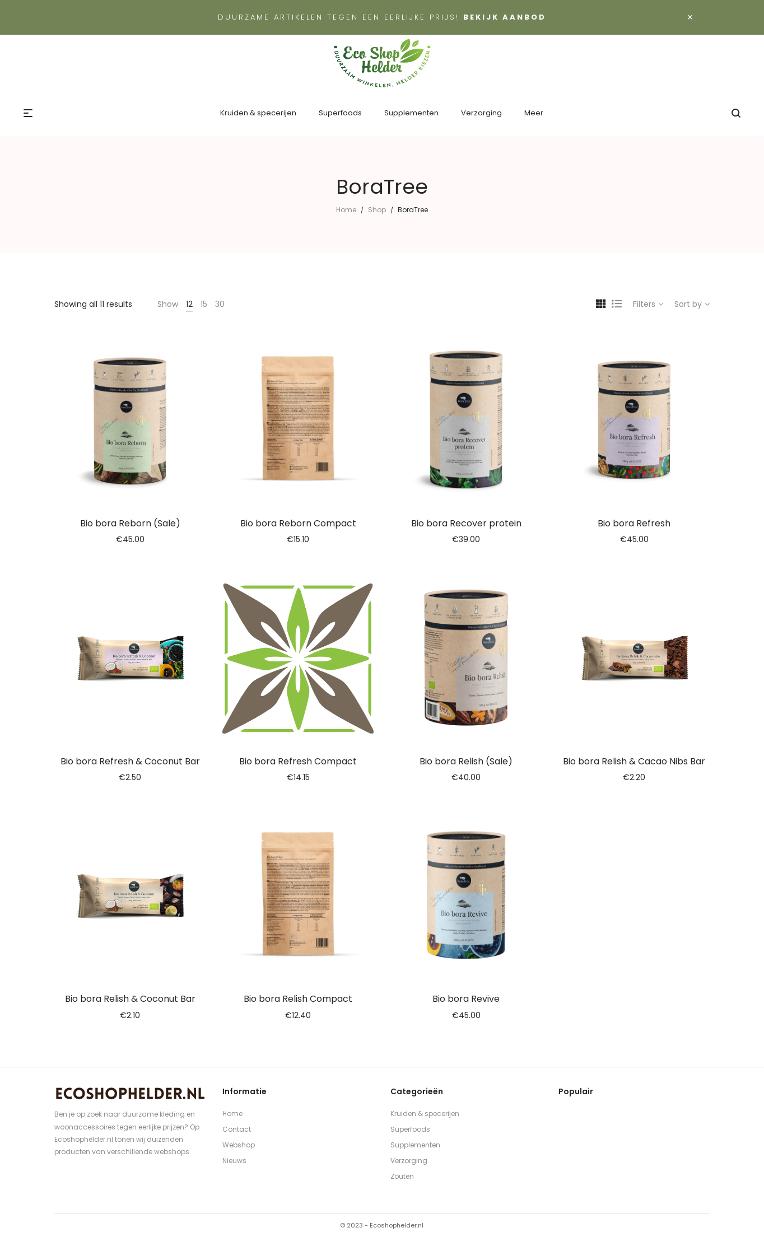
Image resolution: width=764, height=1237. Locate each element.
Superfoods (410, 1129)
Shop (377, 209)
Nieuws (234, 1160)
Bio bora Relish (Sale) (466, 761)
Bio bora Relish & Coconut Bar (130, 998)
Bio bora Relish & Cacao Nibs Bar (634, 761)
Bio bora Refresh (634, 523)
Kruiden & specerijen (424, 1113)
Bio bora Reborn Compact (298, 523)
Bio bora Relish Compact (298, 998)
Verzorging (408, 1160)
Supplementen (415, 1145)
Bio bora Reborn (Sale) (130, 523)
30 (220, 304)
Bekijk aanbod (504, 17)
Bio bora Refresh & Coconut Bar (130, 761)
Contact (236, 1129)
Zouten (402, 1176)
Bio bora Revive (466, 998)
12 (189, 304)
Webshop (238, 1145)
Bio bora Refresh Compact (298, 761)
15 (204, 304)
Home (346, 209)
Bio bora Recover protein (466, 523)
